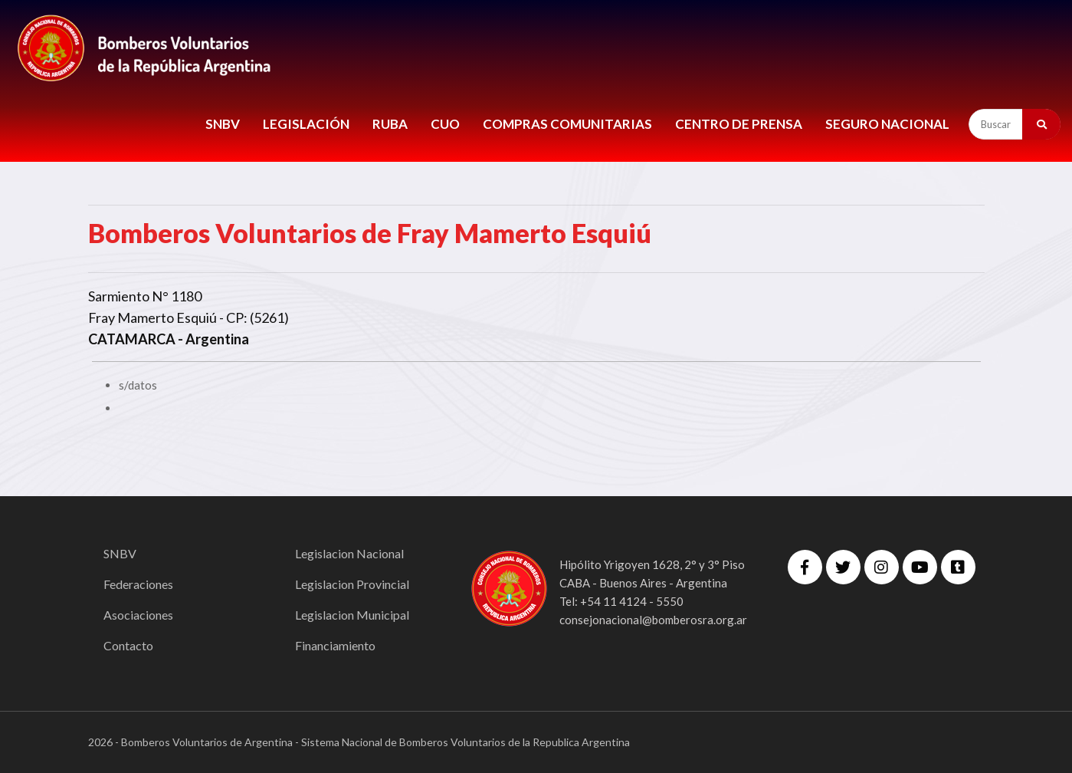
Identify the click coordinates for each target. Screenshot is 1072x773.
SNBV (222, 124)
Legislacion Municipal (352, 614)
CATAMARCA (131, 339)
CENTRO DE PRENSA (738, 124)
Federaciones (138, 584)
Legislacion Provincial (352, 584)
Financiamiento (335, 645)
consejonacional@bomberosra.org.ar (653, 620)
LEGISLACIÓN (306, 124)
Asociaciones (138, 614)
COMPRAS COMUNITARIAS (567, 124)
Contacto (128, 645)
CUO (445, 124)
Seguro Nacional (887, 124)
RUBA (390, 124)
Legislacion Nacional (349, 553)
